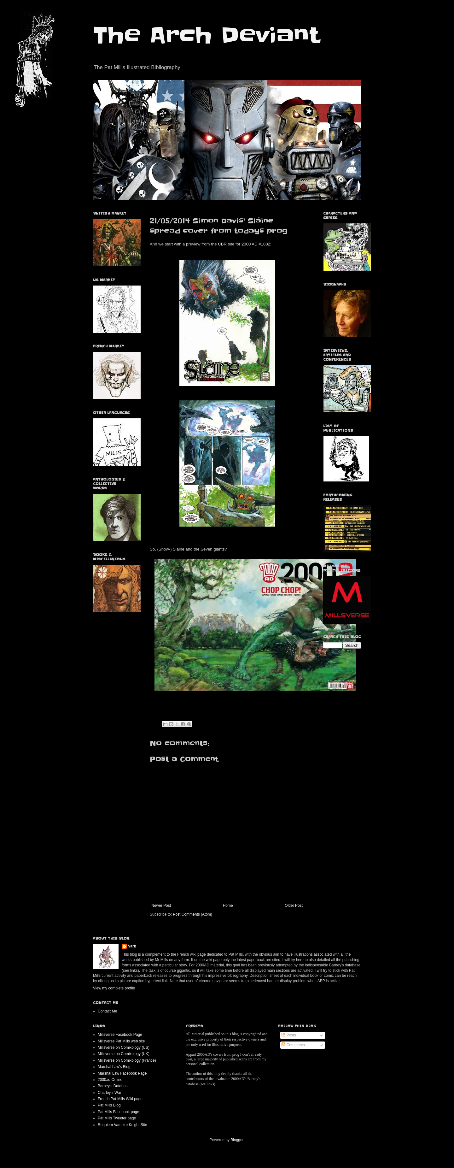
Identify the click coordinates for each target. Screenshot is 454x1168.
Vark (132, 946)
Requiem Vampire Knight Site (122, 1125)
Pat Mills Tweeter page (117, 1118)
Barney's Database (114, 1086)
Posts (289, 1035)
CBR (222, 244)
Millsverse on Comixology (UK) (123, 1054)
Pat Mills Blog (109, 1105)
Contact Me (107, 1011)
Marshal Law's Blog (114, 1067)
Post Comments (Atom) (192, 914)
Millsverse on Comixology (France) (127, 1060)
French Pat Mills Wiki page (120, 1099)
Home (228, 905)
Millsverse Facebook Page (120, 1034)
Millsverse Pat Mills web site (121, 1041)
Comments (293, 1045)
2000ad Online (110, 1079)
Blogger (236, 1140)
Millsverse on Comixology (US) (123, 1047)
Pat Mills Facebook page (118, 1112)
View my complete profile (114, 988)
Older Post (294, 905)
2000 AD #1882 (256, 244)
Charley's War (109, 1092)
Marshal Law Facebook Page (122, 1073)
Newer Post (161, 905)
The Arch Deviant (206, 35)
